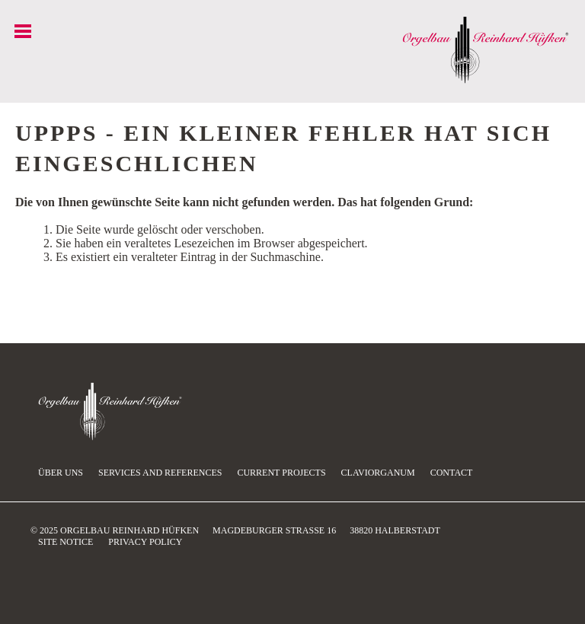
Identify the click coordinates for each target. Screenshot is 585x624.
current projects (281, 472)
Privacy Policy (145, 541)
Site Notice (65, 541)
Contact (451, 472)
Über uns (60, 472)
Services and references (160, 472)
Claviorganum (378, 472)
